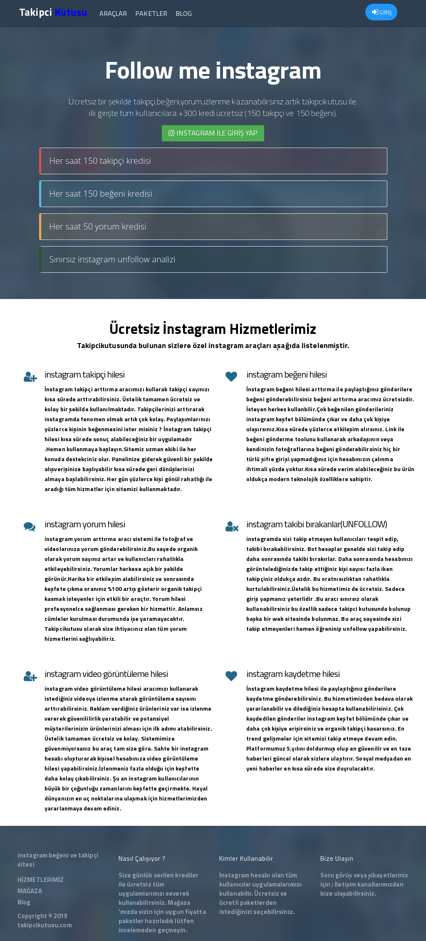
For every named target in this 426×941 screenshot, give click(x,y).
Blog (183, 13)
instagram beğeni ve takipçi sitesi (57, 859)
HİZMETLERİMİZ (40, 879)
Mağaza (179, 902)
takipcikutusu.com (44, 925)
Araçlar (112, 13)
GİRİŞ (382, 12)
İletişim (345, 884)
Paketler (151, 13)
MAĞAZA (29, 891)
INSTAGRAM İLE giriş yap (213, 133)
